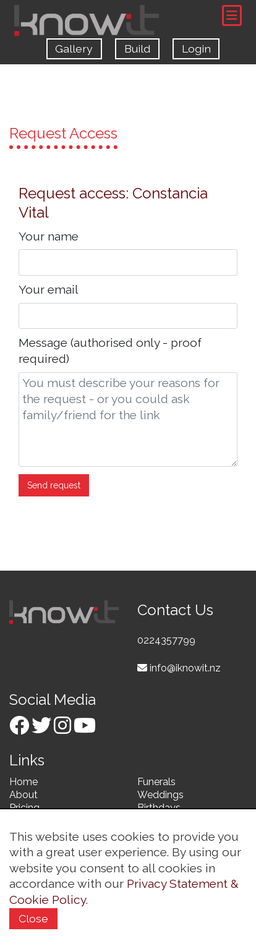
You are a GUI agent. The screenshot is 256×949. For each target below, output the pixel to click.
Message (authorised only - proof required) (110, 350)
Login (196, 48)
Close (33, 918)
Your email (49, 289)
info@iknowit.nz (179, 668)
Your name (49, 236)
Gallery (74, 48)
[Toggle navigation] (232, 15)
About (23, 795)
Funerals (156, 782)
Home (23, 782)
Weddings (160, 795)
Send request (53, 485)
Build (137, 48)
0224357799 (166, 640)
